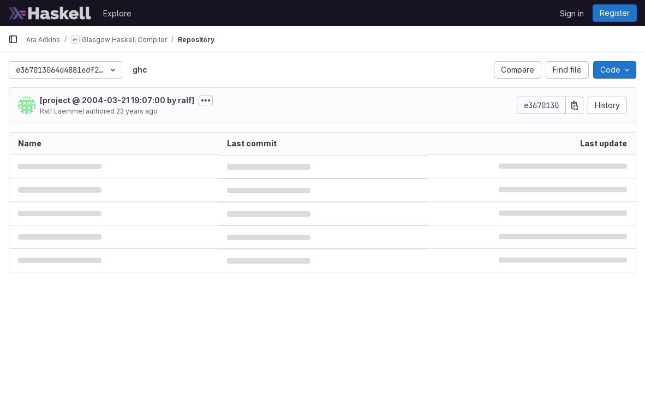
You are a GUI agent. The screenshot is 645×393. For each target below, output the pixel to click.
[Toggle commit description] (206, 100)
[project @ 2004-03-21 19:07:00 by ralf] (117, 100)
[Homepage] (50, 13)
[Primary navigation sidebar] (13, 39)
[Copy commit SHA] (574, 105)
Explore (117, 13)
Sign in (572, 13)
